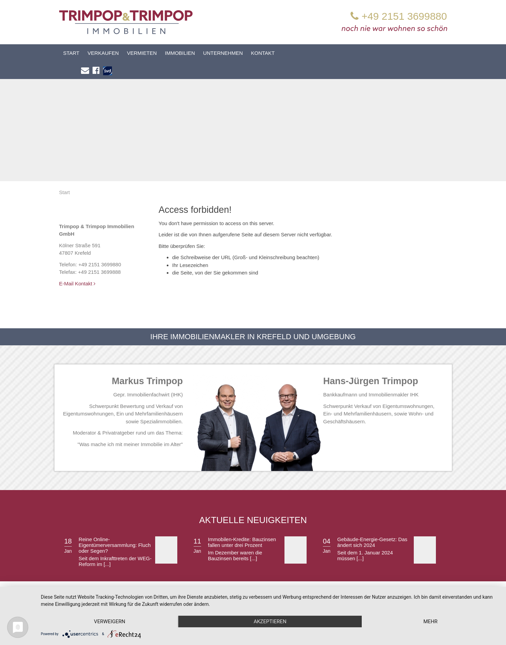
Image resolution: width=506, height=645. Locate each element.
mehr (430, 621)
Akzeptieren (270, 621)
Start (71, 53)
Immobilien (180, 53)
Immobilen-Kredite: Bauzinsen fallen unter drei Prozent (242, 525)
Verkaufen (103, 53)
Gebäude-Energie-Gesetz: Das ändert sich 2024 (372, 525)
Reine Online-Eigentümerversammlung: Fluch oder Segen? (115, 528)
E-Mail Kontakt (77, 266)
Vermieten (142, 53)
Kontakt (263, 53)
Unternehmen (223, 53)
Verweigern (109, 621)
